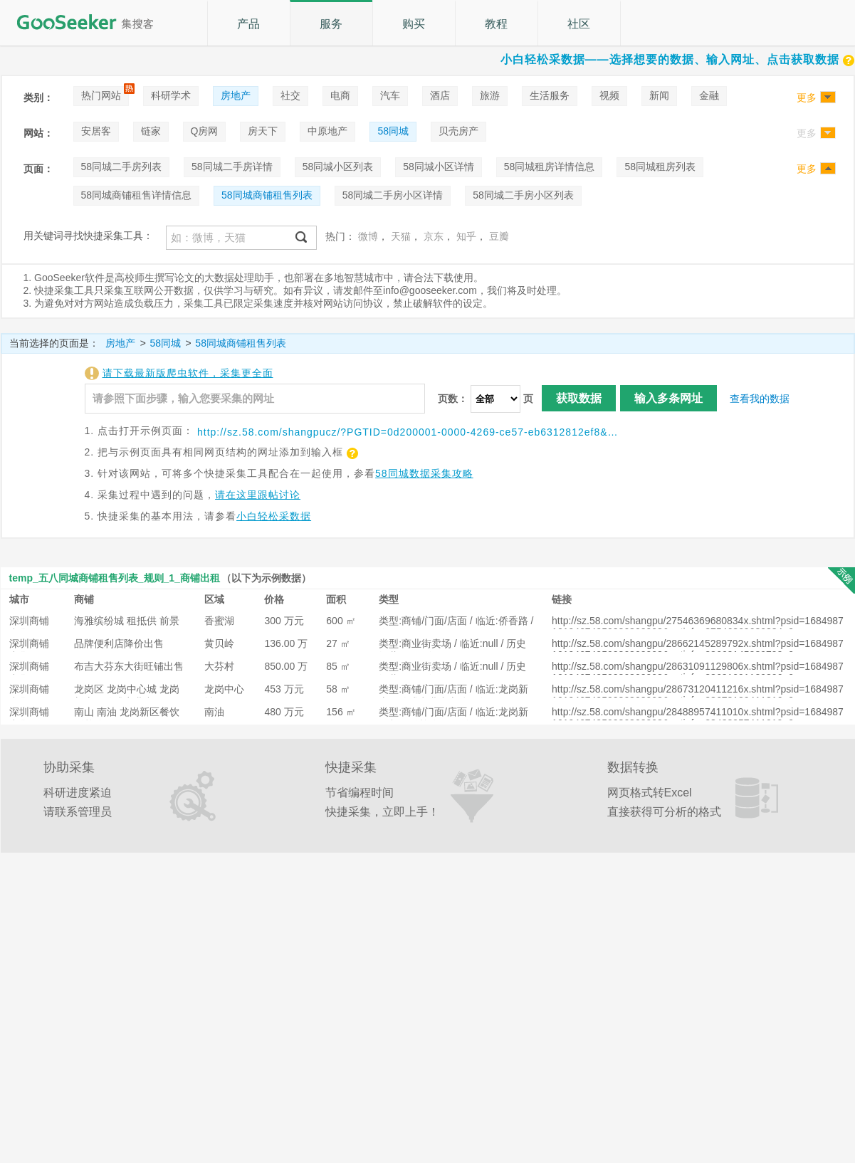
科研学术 (171, 95)
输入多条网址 (668, 398)
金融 (709, 95)
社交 (290, 95)
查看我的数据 (760, 398)
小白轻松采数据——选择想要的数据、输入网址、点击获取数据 (677, 59)
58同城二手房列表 (121, 166)
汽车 (390, 95)
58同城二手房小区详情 (393, 195)
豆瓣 (499, 236)
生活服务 (550, 95)
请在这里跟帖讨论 (257, 494)
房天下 (263, 131)
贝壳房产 (458, 131)
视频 (609, 95)
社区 (578, 24)
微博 (368, 236)
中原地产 (327, 131)
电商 (340, 95)
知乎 (466, 236)
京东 (434, 236)
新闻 (659, 95)
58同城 (393, 131)
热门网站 (101, 95)
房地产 (236, 95)
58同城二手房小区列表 (523, 195)
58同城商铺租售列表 (267, 195)
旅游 (490, 95)
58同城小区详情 (438, 166)
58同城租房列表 (660, 166)
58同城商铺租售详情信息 (136, 195)
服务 (331, 24)
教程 (496, 24)
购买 (413, 24)
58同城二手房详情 (232, 166)
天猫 (401, 236)
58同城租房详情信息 (549, 166)
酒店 (440, 95)
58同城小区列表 (338, 166)
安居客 (96, 131)
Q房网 (205, 131)
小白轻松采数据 (273, 516)
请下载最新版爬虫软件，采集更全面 (188, 373)
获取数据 (579, 398)
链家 (151, 131)
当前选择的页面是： (54, 343)
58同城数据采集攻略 (424, 473)
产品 (248, 24)
